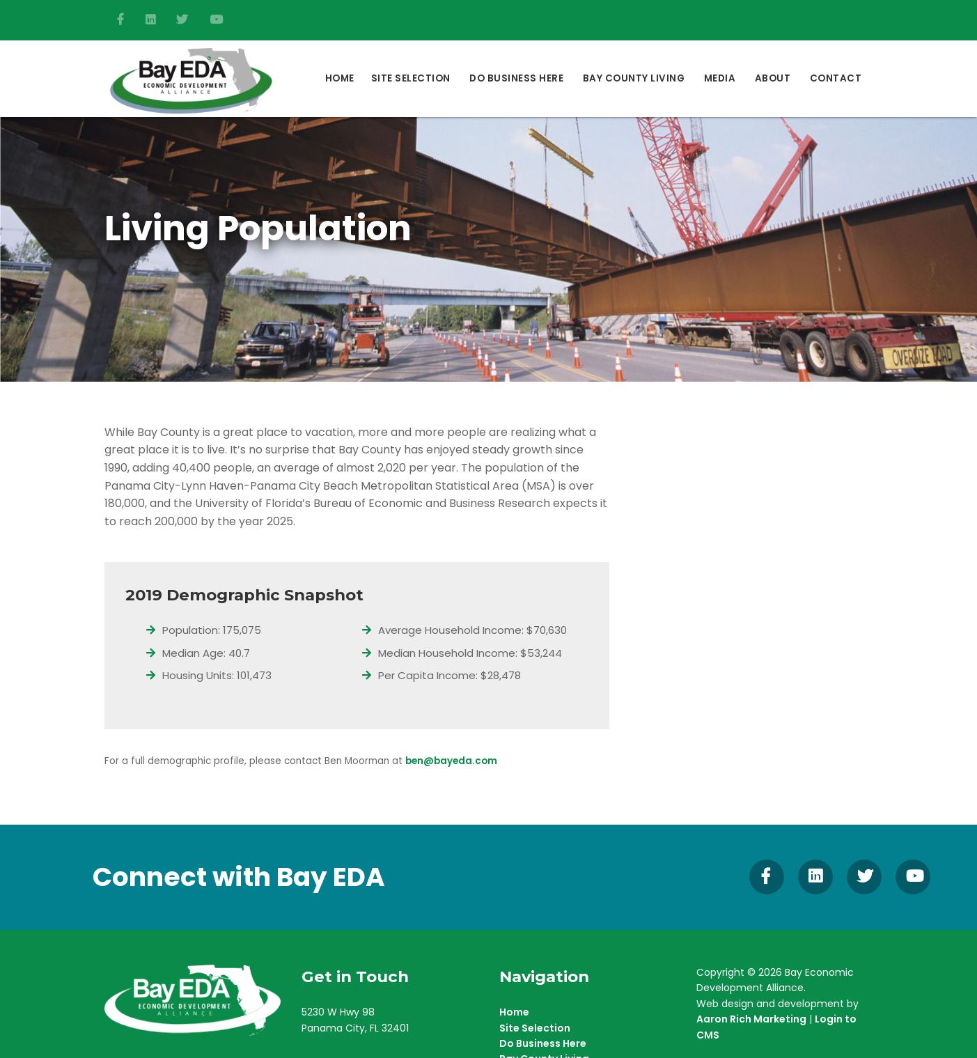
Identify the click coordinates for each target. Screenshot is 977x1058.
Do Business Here (542, 1043)
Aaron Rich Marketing (751, 1019)
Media (720, 78)
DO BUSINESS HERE (516, 78)
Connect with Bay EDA (239, 877)
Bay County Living (634, 78)
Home (339, 78)
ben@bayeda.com (451, 761)
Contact (836, 78)
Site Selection (411, 78)
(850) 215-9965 (340, 1043)
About (773, 78)
